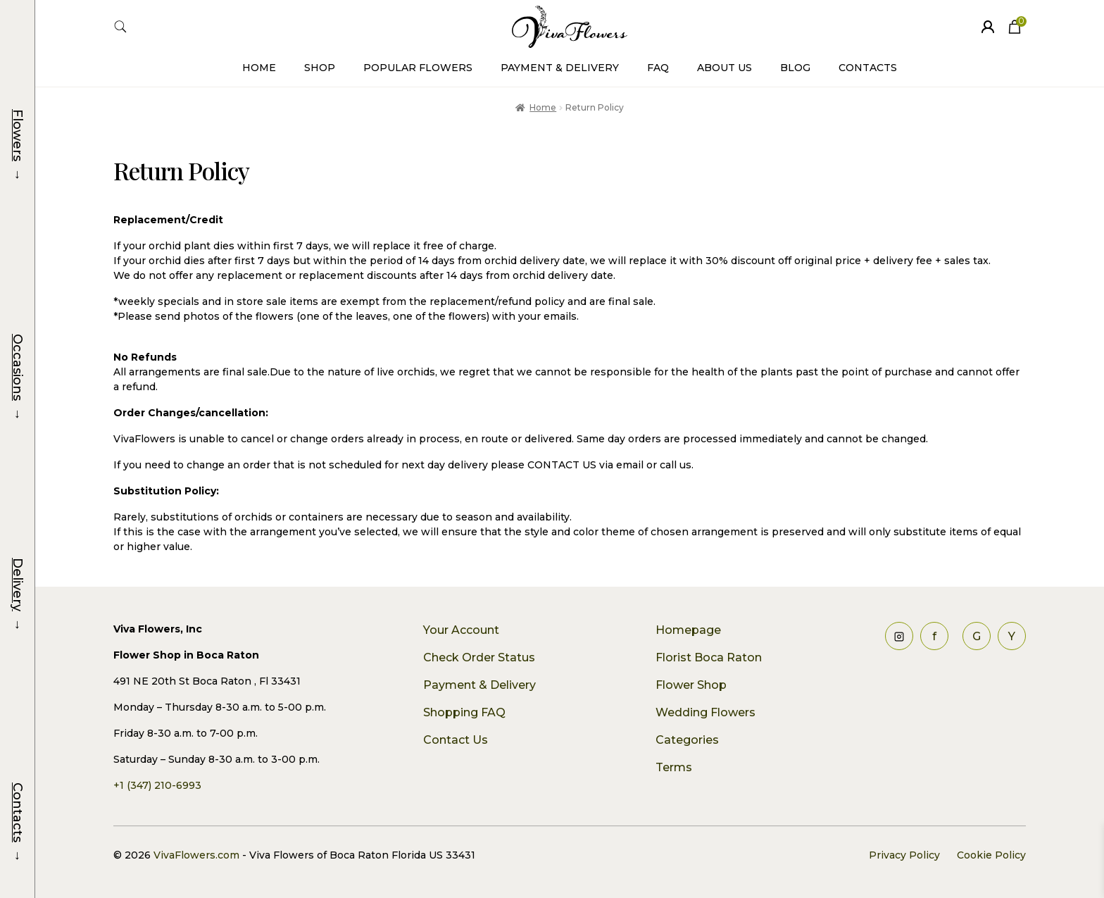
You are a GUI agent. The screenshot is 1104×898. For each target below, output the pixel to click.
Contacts (868, 67)
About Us (724, 67)
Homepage (688, 630)
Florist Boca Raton (709, 657)
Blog (795, 67)
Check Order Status (479, 657)
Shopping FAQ (464, 712)
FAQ (658, 67)
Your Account (461, 630)
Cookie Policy (991, 855)
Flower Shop (691, 685)
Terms (674, 767)
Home (259, 67)
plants (778, 372)
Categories (687, 740)
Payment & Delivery (560, 67)
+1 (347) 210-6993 (157, 785)
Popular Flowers (417, 67)
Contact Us (455, 740)
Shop (319, 67)
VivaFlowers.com (195, 855)
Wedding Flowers (705, 712)
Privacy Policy (904, 855)
